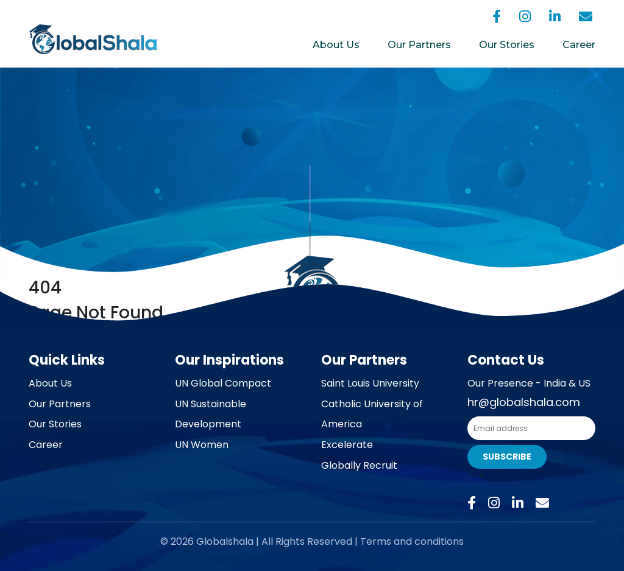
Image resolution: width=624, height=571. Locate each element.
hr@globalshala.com (523, 402)
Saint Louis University (370, 383)
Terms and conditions (412, 541)
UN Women (202, 445)
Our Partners (419, 45)
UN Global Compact (223, 383)
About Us (336, 45)
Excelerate (347, 445)
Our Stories (506, 45)
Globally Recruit (359, 465)
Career (578, 45)
